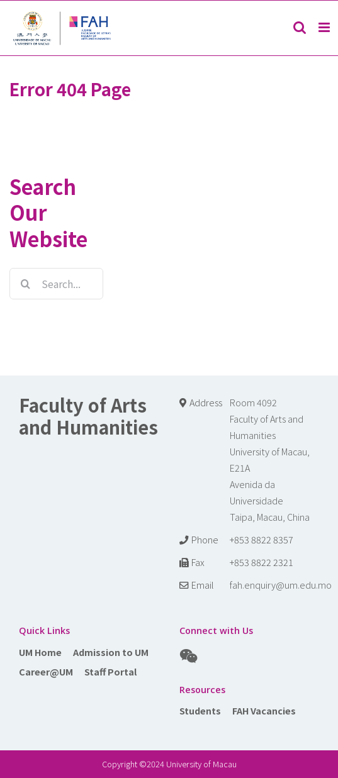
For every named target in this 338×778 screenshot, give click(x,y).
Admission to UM (111, 652)
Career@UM (46, 671)
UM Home (40, 652)
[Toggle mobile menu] (325, 27)
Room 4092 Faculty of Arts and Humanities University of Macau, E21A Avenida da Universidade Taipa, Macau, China (270, 459)
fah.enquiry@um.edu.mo (281, 584)
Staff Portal (110, 671)
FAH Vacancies (264, 710)
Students (200, 710)
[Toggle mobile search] (299, 27)
